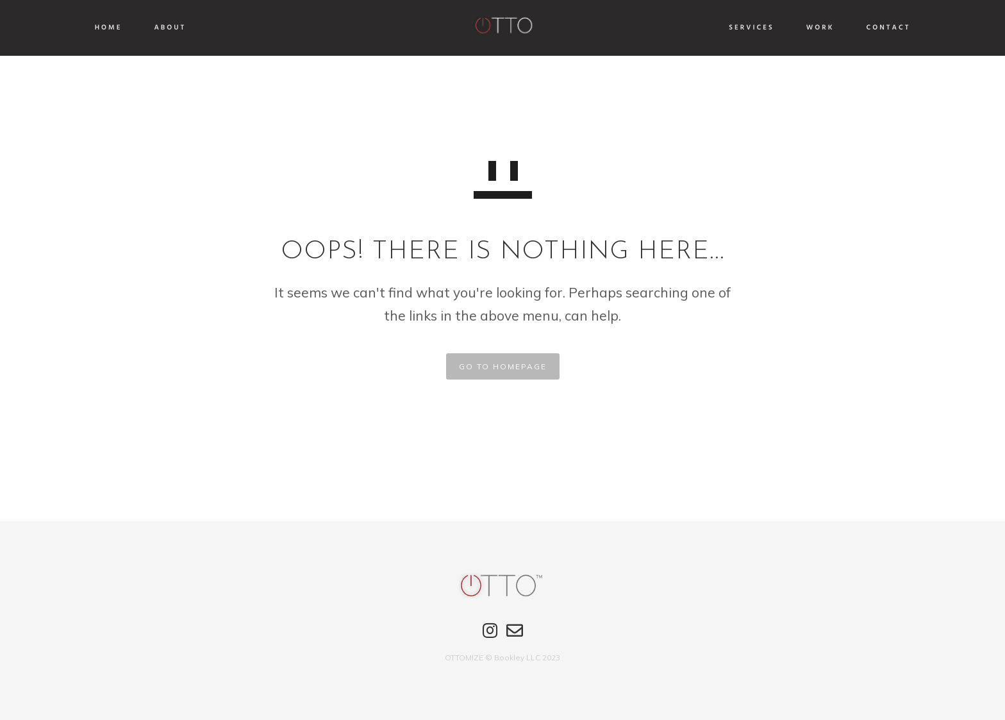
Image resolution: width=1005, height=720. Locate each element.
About (210, 28)
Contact (849, 28)
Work (781, 28)
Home (148, 28)
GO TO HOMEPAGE (503, 366)
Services (712, 28)
